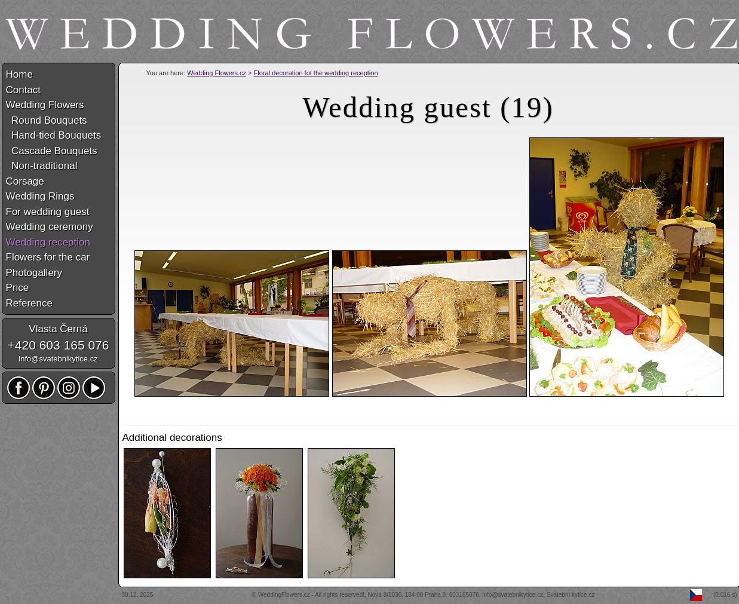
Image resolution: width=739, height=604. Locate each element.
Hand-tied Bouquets (54, 135)
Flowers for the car (48, 257)
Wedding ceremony (49, 226)
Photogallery (34, 272)
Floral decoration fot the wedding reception (316, 72)
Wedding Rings (40, 196)
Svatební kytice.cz (571, 594)
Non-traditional (42, 165)
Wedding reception (48, 242)
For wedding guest (48, 211)
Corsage (25, 181)
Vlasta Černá (58, 329)
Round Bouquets (46, 120)
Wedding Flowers (45, 105)
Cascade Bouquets (51, 151)
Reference (29, 303)
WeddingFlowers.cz (284, 594)
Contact (23, 90)
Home (19, 74)
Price (17, 287)
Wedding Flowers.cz (216, 72)
